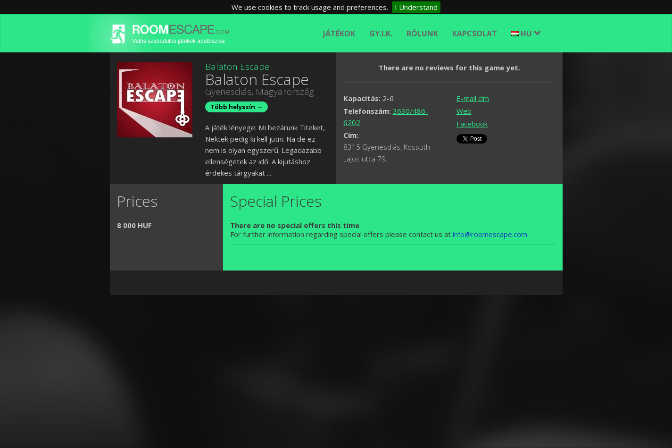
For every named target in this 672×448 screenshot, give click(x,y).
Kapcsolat (474, 33)
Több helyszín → (236, 106)
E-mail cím (472, 98)
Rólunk (422, 33)
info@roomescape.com (490, 234)
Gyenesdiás (228, 91)
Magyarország (285, 91)
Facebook (472, 123)
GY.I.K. (380, 33)
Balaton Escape (237, 66)
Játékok (339, 33)
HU (526, 33)
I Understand (416, 7)
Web (464, 111)
